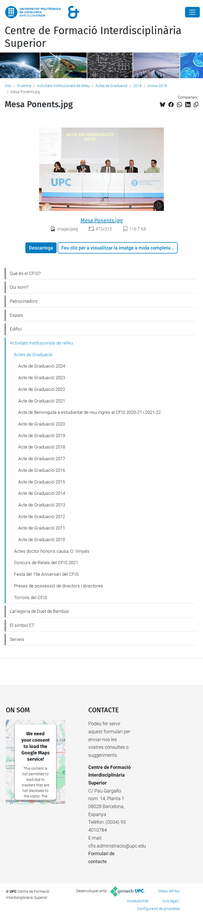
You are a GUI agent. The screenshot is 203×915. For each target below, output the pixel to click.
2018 (137, 86)
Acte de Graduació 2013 (41, 505)
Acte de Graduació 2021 (41, 401)
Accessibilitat (138, 901)
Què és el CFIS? (25, 273)
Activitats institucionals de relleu (63, 86)
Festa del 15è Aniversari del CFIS (46, 574)
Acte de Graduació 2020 (41, 424)
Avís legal (170, 901)
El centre (24, 86)
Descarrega (41, 248)
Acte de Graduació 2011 (41, 528)
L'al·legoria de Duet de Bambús (39, 611)
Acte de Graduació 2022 (41, 389)
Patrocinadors (24, 301)
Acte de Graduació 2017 (41, 458)
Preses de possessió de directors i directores (58, 585)
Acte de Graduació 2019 (41, 435)
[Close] (192, 12)
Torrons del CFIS (30, 597)
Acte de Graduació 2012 (41, 516)
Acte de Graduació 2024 (41, 366)
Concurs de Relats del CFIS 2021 (46, 562)
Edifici (16, 329)
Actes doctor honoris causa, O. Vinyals (51, 551)
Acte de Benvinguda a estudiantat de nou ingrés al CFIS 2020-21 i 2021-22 (89, 412)
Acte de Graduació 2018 (41, 447)
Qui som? (19, 287)
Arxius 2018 (157, 86)
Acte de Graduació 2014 (41, 493)
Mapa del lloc (169, 891)
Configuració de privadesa (158, 909)
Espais (16, 315)
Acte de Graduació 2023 (41, 377)
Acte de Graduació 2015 (41, 481)
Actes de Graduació (111, 86)
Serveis (17, 639)
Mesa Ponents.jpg (102, 220)
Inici (8, 86)
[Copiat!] (196, 105)
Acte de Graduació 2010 (41, 539)
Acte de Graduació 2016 (41, 470)
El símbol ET (22, 625)
